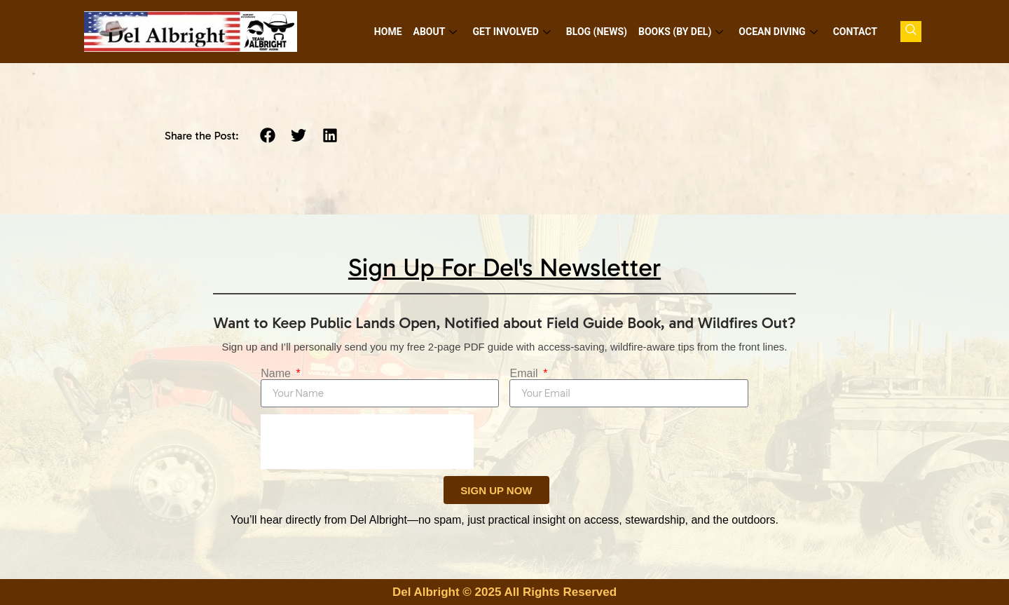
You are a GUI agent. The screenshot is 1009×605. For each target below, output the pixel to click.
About (435, 31)
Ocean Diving (778, 31)
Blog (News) (596, 31)
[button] (267, 136)
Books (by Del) (680, 31)
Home (388, 31)
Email (524, 373)
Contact (855, 31)
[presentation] (367, 441)
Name (277, 373)
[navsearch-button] (910, 31)
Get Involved (511, 31)
